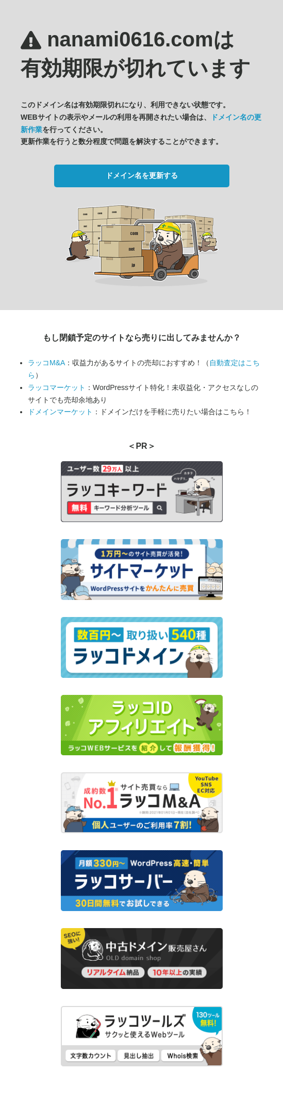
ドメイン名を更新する (142, 175)
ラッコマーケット (57, 387)
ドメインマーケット (60, 412)
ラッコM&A (46, 363)
